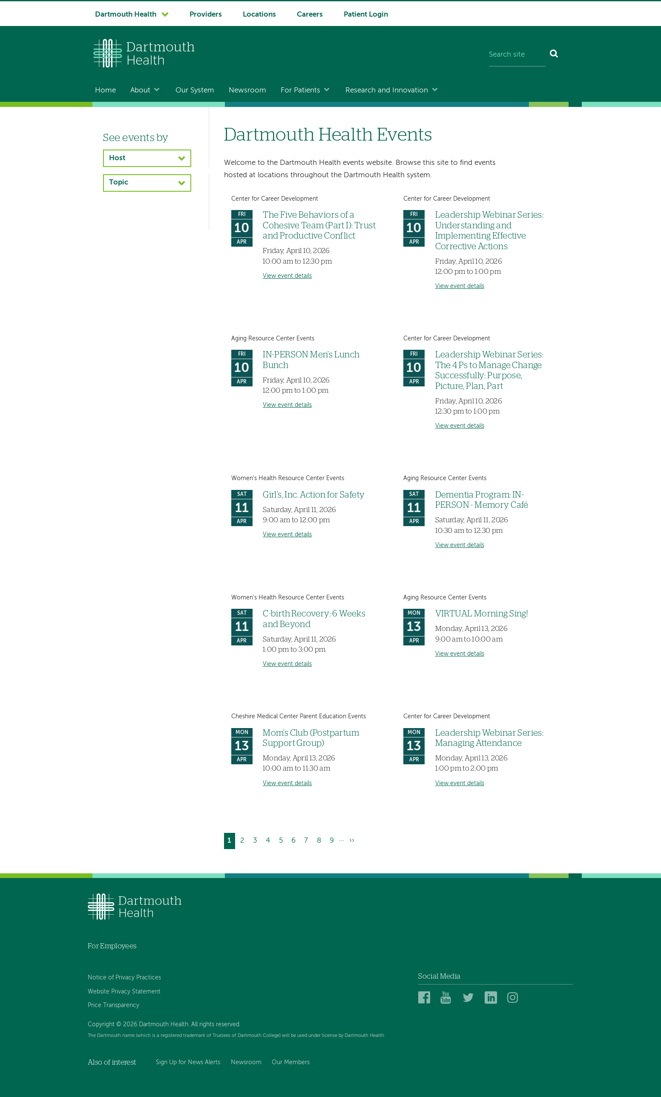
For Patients (300, 90)
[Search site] (517, 55)
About (140, 90)
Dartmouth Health (125, 14)
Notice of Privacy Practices (124, 978)
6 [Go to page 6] (295, 839)
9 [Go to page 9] (333, 839)
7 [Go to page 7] (307, 839)
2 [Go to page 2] (244, 839)
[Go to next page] (352, 841)
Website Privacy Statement (124, 992)
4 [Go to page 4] (269, 839)
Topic (118, 182)
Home (105, 90)
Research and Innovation (386, 90)
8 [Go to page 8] (321, 839)
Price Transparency (113, 1005)
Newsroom (247, 90)
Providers (206, 14)
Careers (310, 14)
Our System (194, 90)
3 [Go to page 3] (257, 839)
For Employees (112, 946)
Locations (259, 14)
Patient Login (366, 14)
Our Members (291, 1062)
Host (117, 158)
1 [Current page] (231, 842)
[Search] (554, 55)
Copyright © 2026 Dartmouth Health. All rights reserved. (164, 1025)
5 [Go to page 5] (282, 839)
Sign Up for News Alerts (188, 1062)
